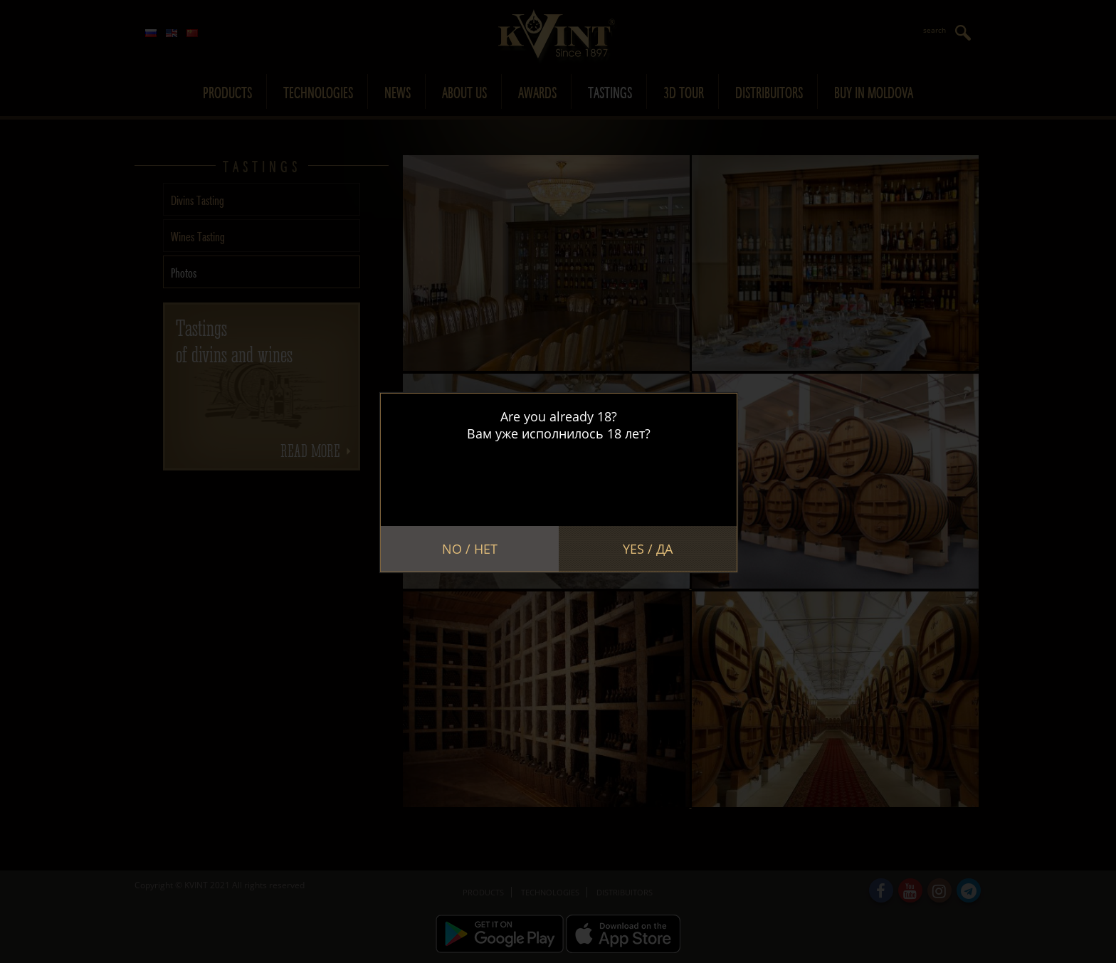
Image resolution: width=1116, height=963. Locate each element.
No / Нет (470, 548)
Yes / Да (648, 548)
